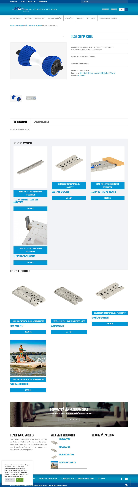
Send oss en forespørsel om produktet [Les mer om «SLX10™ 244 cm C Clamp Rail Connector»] (30, 193)
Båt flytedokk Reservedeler (89, 73)
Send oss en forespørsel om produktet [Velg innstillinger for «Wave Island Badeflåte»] (28, 379)
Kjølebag (80, 18)
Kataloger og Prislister (108, 18)
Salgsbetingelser (67, 478)
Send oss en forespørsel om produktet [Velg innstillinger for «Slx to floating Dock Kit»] (30, 249)
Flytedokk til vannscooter (34, 18)
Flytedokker (19, 25)
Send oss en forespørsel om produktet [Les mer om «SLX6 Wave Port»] (28, 321)
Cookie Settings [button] (10, 480)
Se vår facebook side (69, 419)
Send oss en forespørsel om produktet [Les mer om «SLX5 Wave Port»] (69, 321)
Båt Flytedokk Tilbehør (33, 25)
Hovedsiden (13, 1)
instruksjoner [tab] (20, 121)
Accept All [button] (19, 480)
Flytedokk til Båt (54, 18)
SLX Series (81, 75)
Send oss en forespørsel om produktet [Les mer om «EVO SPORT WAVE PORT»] (69, 185)
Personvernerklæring (86, 478)
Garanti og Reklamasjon (48, 478)
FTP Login (101, 478)
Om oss (23, 1)
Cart (124, 9)
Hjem (12, 25)
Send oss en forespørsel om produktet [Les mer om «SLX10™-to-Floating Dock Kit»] (107, 185)
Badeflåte (69, 18)
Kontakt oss (32, 1)
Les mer (30, 208)
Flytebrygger (15, 18)
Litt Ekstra (91, 18)
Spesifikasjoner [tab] (41, 121)
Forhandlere (43, 1)
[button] (63, 36)
